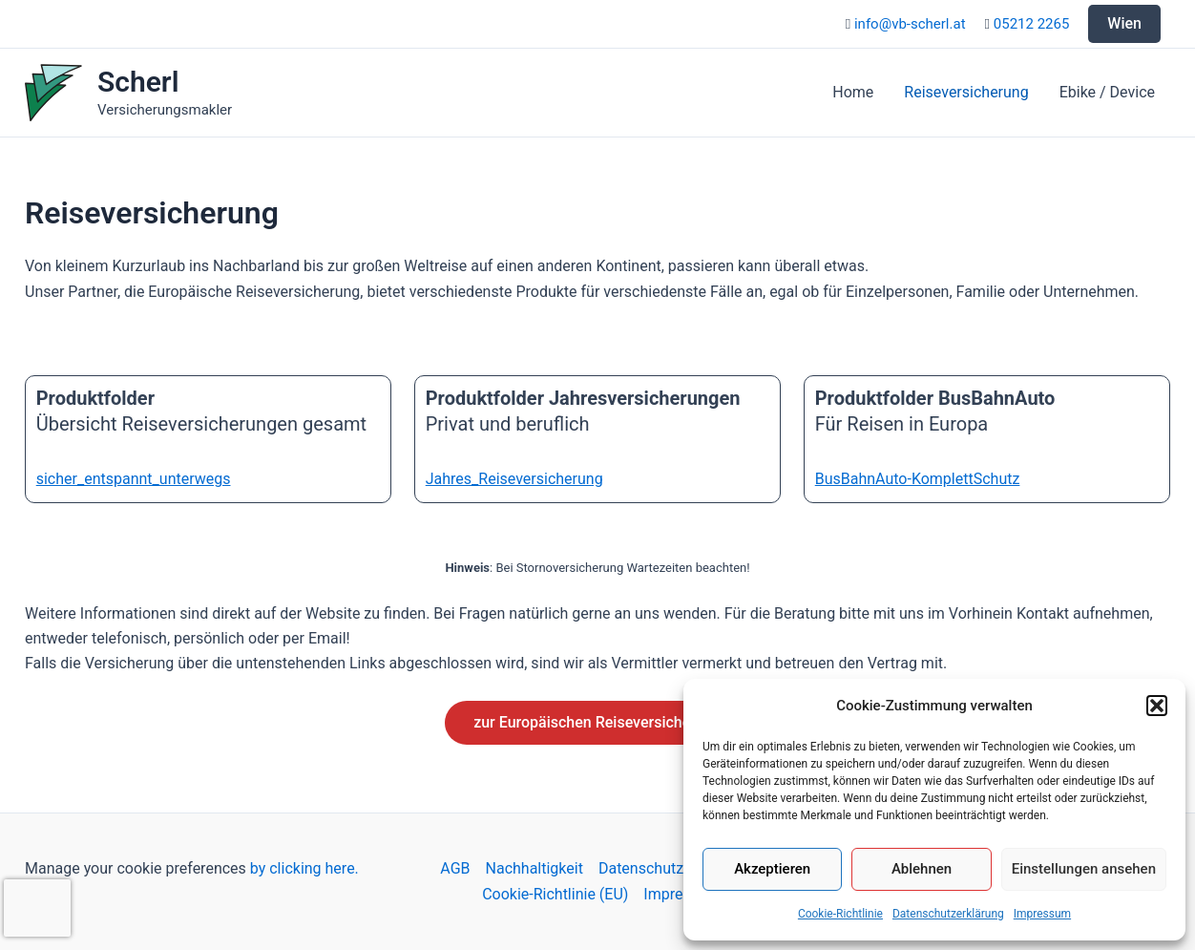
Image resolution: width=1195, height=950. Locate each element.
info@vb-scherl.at (910, 23)
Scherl (137, 81)
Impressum (1042, 913)
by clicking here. (304, 868)
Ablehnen (921, 868)
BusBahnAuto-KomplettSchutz (917, 479)
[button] (1156, 705)
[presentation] (37, 908)
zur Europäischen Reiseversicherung (597, 722)
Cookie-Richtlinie (840, 913)
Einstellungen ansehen (1084, 868)
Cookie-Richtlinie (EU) (555, 894)
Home (852, 92)
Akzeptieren (772, 868)
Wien (1124, 23)
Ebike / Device (1107, 92)
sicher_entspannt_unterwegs (133, 479)
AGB (455, 868)
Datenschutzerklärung (948, 913)
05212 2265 (1032, 23)
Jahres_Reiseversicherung (514, 479)
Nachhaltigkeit (534, 868)
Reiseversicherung (966, 92)
